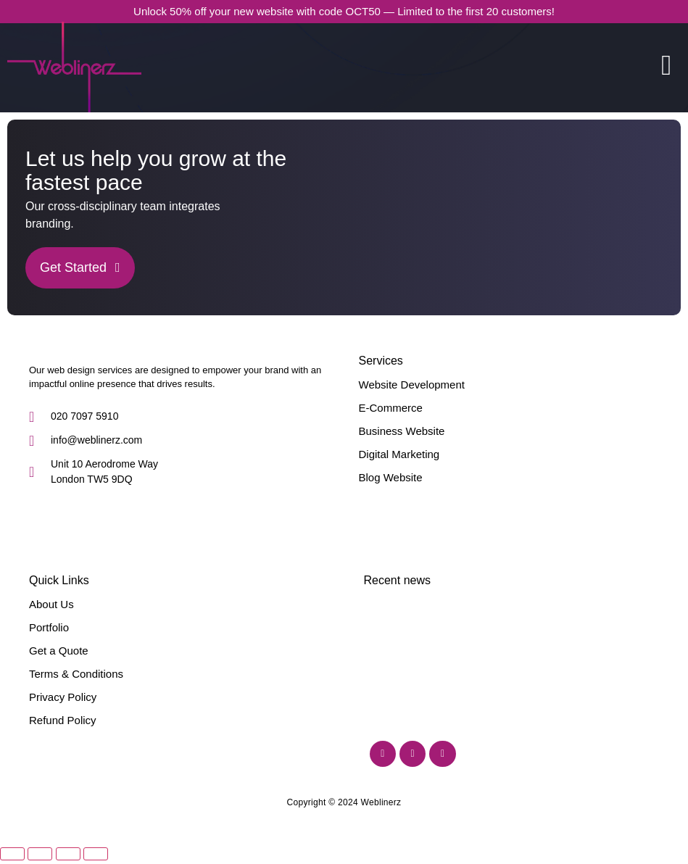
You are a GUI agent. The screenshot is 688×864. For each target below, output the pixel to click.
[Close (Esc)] (95, 838)
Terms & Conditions (76, 674)
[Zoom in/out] (12, 838)
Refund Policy (62, 720)
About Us (51, 604)
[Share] (68, 838)
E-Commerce (391, 408)
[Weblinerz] (29, 349)
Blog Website (391, 477)
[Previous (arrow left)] (12, 857)
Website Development (412, 384)
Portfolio (49, 627)
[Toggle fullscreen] (40, 838)
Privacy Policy (62, 697)
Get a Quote (58, 650)
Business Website (402, 431)
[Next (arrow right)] (40, 857)
